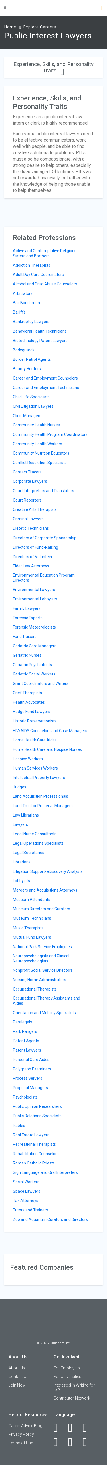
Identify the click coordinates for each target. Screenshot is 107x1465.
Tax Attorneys (25, 1200)
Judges (19, 787)
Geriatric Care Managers (34, 646)
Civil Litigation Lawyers (33, 406)
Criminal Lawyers (28, 519)
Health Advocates (29, 702)
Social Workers (26, 1182)
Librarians (22, 862)
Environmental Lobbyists (35, 599)
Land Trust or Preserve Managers (43, 805)
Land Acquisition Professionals (40, 796)
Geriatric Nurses (27, 655)
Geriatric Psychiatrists (32, 664)
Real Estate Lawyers (31, 1135)
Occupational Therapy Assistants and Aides (46, 1001)
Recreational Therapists (34, 1144)
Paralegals (22, 1022)
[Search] (101, 8)
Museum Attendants (31, 899)
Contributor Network (72, 1398)
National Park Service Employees (42, 946)
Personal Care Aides (31, 1059)
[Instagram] (59, 1442)
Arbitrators (23, 293)
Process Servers (27, 1078)
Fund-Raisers (25, 636)
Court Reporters (27, 500)
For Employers (67, 1368)
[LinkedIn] (73, 1427)
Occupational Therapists (35, 989)
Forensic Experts (28, 618)
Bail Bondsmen (26, 303)
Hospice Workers (28, 759)
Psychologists (25, 1097)
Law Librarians (26, 815)
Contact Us (19, 1376)
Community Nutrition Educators (41, 453)
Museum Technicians (32, 918)
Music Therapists (28, 928)
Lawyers (20, 824)
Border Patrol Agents (32, 359)
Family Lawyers (27, 608)
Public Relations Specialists (37, 1116)
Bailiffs (19, 312)
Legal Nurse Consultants (34, 834)
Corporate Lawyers (30, 481)
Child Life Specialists (31, 397)
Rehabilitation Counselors (36, 1153)
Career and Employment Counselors (45, 378)
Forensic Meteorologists (34, 627)
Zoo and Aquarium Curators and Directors (50, 1219)
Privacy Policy (21, 1434)
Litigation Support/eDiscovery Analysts (48, 871)
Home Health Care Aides (35, 740)
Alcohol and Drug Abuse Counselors (45, 284)
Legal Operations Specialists (38, 843)
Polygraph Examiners (32, 1069)
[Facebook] (59, 1427)
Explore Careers (39, 27)
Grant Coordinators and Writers (40, 683)
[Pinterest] (73, 1442)
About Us (17, 1368)
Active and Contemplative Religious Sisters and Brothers (44, 253)
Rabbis (19, 1125)
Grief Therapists (27, 693)
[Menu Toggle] (5, 8)
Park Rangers (25, 1031)
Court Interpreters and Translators (43, 490)
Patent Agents (26, 1041)
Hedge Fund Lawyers (31, 711)
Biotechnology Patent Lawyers (40, 340)
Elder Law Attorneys (31, 566)
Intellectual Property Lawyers (39, 777)
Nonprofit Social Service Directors (43, 970)
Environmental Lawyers (34, 589)
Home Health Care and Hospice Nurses (47, 749)
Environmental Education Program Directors (44, 578)
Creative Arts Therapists (35, 509)
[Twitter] (88, 1427)
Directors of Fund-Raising (35, 547)
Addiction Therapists (31, 265)
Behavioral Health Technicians (40, 331)
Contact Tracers (27, 472)
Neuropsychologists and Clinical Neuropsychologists (41, 958)
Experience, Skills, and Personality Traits (53, 67)
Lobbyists (21, 880)
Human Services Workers (35, 768)
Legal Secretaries (28, 852)
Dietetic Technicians (31, 528)
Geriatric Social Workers (34, 674)
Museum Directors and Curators (41, 909)
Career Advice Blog (25, 1425)
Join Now (17, 1385)
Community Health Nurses (36, 425)
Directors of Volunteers (33, 556)
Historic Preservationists (34, 721)
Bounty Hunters (27, 368)
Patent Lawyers (27, 1050)
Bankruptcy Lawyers (31, 321)
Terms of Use (21, 1443)
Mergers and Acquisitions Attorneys (45, 890)
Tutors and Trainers (30, 1210)
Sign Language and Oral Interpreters (45, 1172)
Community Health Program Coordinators (50, 434)
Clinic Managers (27, 415)
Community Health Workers (37, 444)
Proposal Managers (30, 1087)
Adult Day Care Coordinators (38, 274)
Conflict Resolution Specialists (40, 462)
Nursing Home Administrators (39, 979)
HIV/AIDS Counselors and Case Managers (50, 730)
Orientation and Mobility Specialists (44, 1012)
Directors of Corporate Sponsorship (44, 538)
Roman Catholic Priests (34, 1163)
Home (10, 27)
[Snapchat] (88, 1442)
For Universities (67, 1376)
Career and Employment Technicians (46, 387)
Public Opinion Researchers (37, 1106)
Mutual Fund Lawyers (32, 937)
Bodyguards (24, 350)
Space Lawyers (26, 1191)
